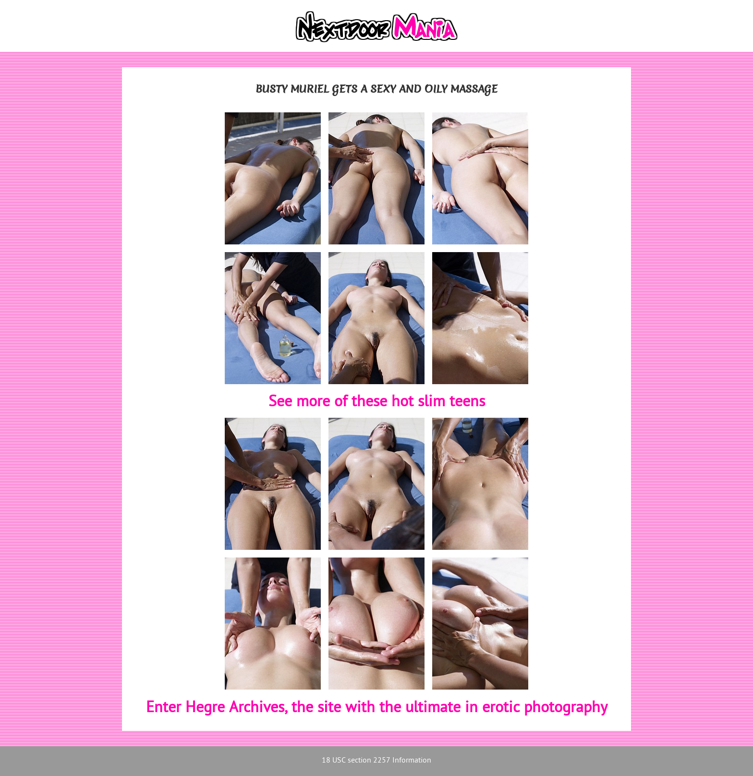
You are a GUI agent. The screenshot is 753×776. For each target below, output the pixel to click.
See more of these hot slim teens (376, 402)
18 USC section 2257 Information (376, 760)
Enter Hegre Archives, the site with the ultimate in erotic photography (376, 708)
